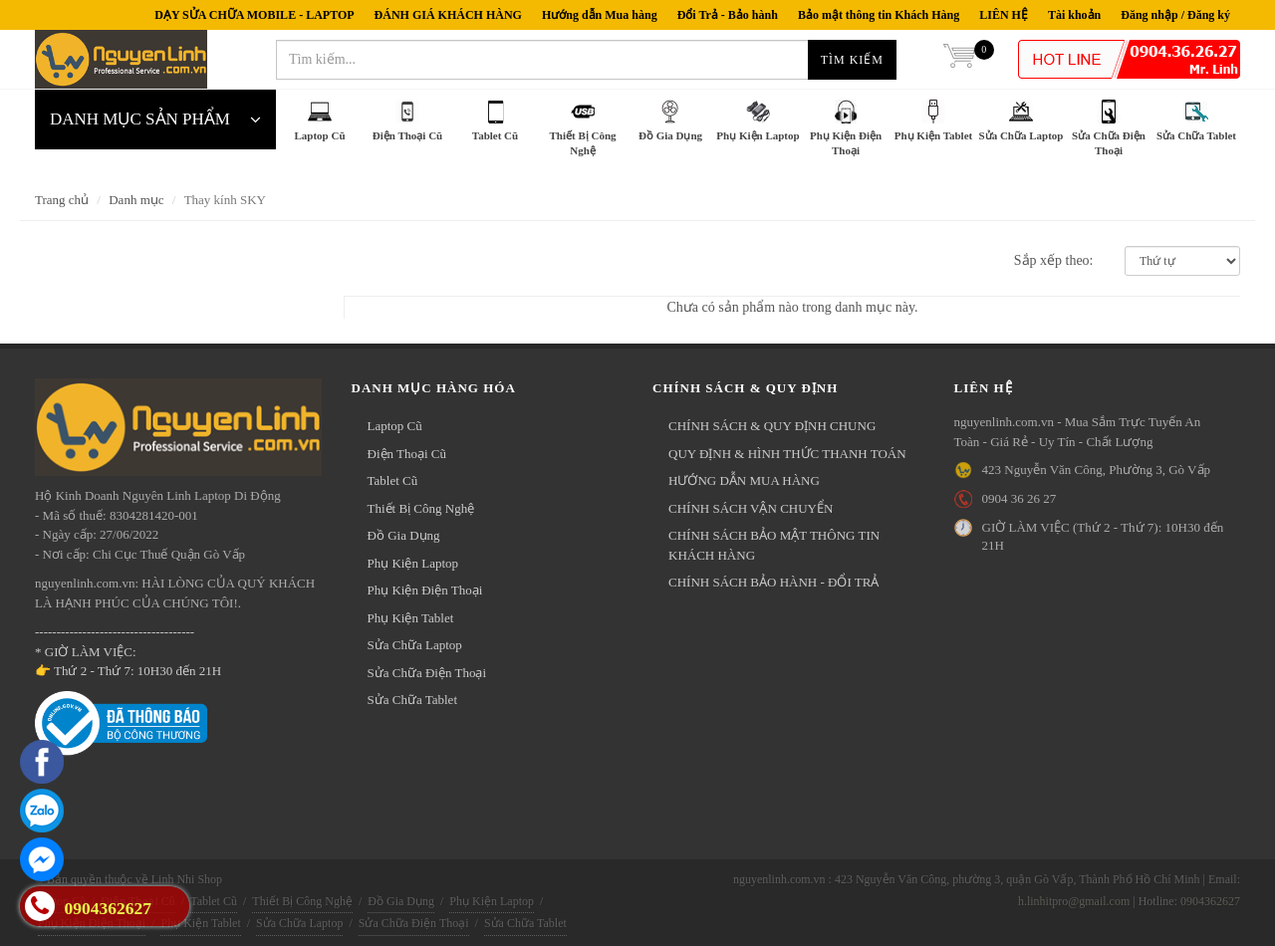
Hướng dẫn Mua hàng (599, 15)
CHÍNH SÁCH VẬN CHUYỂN (750, 508)
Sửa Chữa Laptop (415, 644)
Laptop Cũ (395, 425)
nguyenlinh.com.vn (121, 60)
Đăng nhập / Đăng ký (1175, 15)
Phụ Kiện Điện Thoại (425, 590)
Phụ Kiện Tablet (411, 617)
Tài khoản (1074, 15)
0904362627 (1210, 901)
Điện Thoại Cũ (407, 453)
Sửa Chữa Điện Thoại (427, 672)
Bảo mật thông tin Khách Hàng (878, 15)
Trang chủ (62, 199)
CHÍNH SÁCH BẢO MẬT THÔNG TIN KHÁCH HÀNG (774, 545)
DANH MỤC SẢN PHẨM (155, 119)
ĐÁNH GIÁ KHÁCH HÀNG (448, 15)
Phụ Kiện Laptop (413, 563)
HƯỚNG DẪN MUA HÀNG (744, 480)
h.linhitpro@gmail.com (1074, 901)
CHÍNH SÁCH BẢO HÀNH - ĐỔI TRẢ (773, 582)
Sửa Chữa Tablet (413, 699)
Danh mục (136, 199)
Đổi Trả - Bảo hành (727, 15)
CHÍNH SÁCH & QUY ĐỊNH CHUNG (772, 425)
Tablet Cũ (393, 480)
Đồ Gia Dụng (404, 535)
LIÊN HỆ (1003, 15)
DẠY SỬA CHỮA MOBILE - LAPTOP (254, 15)
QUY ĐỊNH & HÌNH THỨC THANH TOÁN (787, 453)
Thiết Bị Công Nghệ (421, 508)
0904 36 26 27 (1019, 498)
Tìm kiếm (852, 60)
